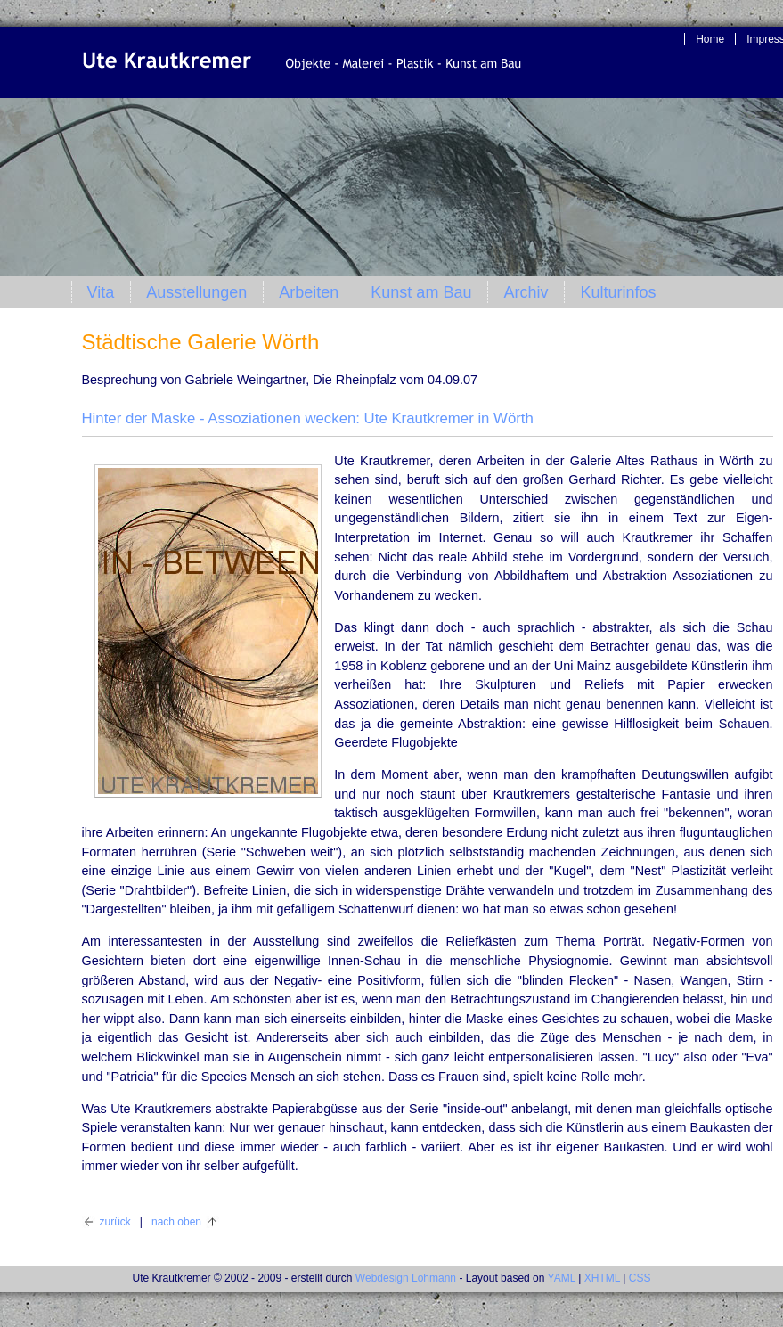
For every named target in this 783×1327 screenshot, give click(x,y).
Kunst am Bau (421, 292)
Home (710, 39)
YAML (561, 1278)
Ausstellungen (196, 292)
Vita (101, 292)
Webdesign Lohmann (405, 1278)
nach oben (176, 1222)
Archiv (525, 292)
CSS (640, 1278)
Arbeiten (308, 292)
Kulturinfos (618, 292)
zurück (115, 1222)
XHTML (602, 1278)
